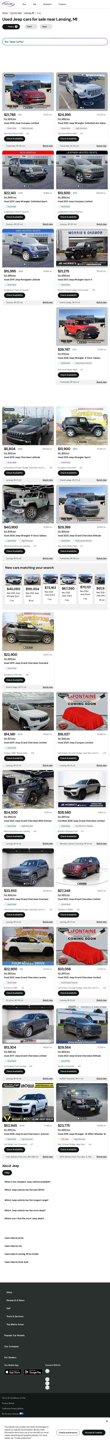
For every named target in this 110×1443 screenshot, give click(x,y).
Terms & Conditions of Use (13, 1398)
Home (5, 13)
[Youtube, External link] (47, 1379)
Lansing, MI (29, 13)
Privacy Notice (8, 1403)
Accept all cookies (93, 1432)
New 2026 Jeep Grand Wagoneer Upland (85, 596)
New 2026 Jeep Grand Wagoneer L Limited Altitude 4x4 (50, 597)
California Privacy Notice (12, 1408)
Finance (62, 4)
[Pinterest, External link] (47, 1387)
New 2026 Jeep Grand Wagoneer (32, 596)
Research (47, 4)
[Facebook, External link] (47, 1375)
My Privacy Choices (13, 1414)
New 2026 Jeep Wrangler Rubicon (102, 595)
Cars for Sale (16, 13)
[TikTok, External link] (47, 1371)
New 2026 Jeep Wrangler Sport (13, 594)
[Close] (107, 1421)
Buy (24, 4)
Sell (34, 4)
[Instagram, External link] (47, 1383)
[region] (55, 1430)
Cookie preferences (68, 1432)
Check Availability (14, 138)
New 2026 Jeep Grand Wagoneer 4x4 (68, 595)
